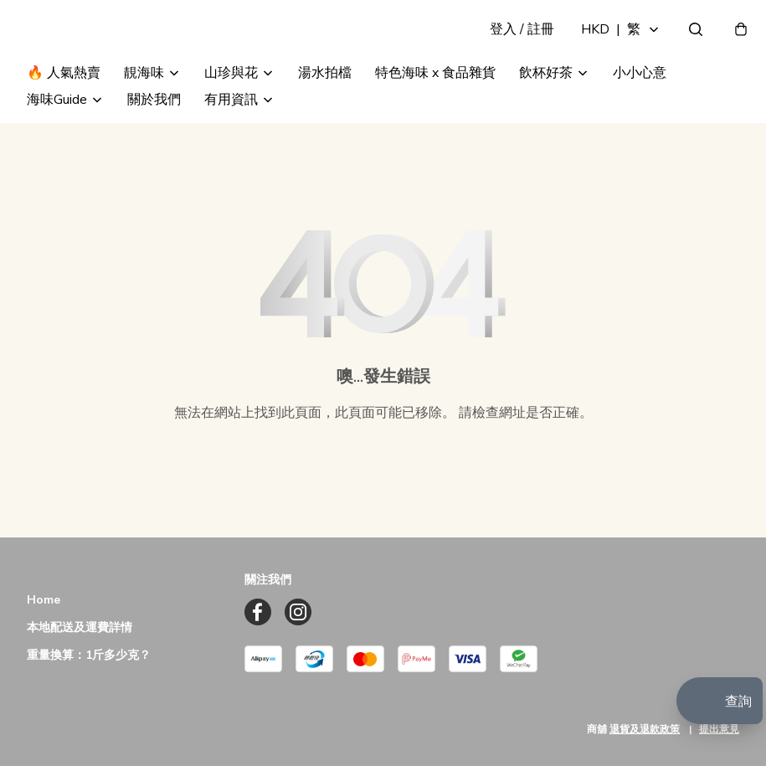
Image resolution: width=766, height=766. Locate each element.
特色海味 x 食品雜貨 (435, 107)
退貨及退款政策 (644, 729)
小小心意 (639, 107)
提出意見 (719, 729)
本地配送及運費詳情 (79, 628)
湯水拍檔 (325, 107)
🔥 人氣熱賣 (63, 107)
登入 (510, 47)
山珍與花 (231, 107)
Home (43, 601)
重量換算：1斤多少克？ (89, 656)
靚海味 (144, 107)
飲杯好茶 (546, 107)
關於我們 (154, 134)
